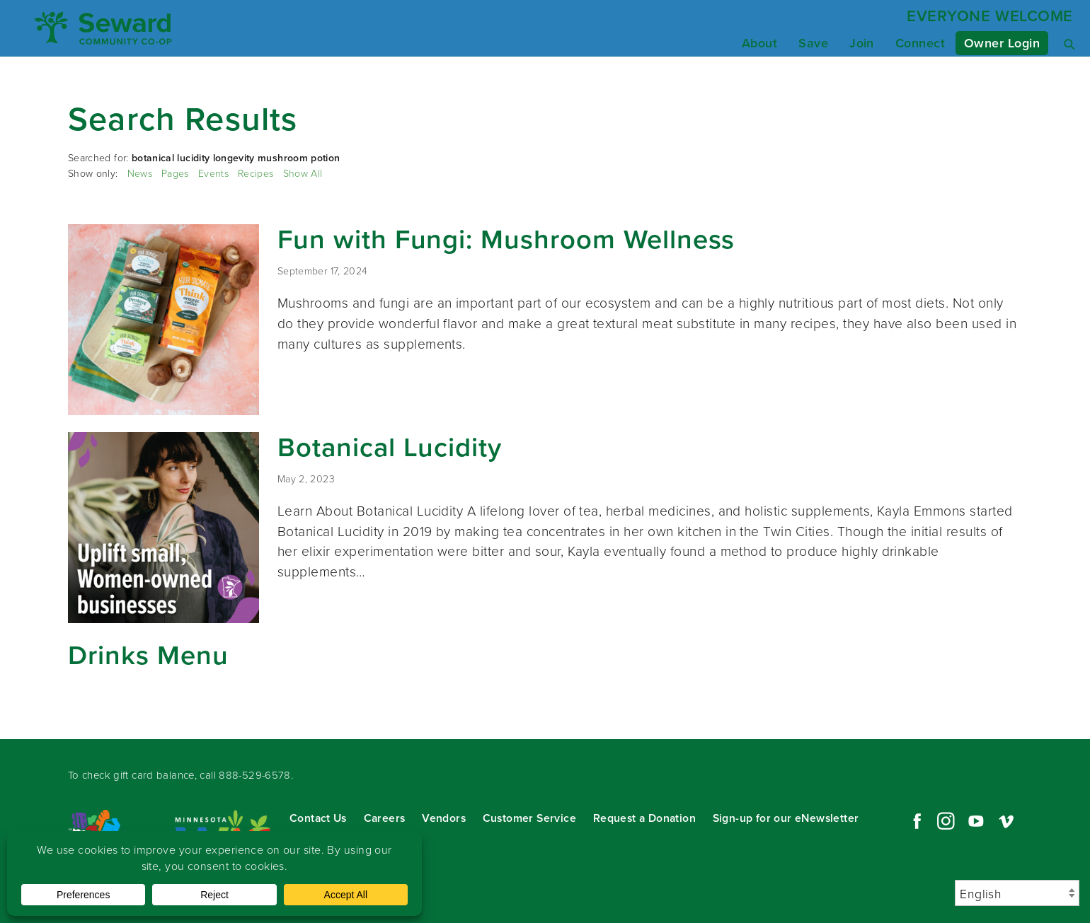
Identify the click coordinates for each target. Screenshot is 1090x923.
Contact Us (318, 818)
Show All (303, 173)
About (759, 43)
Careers (385, 818)
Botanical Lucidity (389, 446)
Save (813, 43)
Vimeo (1006, 821)
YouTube (976, 821)
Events (213, 173)
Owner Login (1002, 43)
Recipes (255, 173)
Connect (920, 43)
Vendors (444, 818)
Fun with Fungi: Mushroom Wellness (506, 238)
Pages (175, 173)
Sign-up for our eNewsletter (786, 818)
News (139, 173)
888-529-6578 (255, 774)
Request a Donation (644, 818)
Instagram (945, 821)
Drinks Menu (148, 654)
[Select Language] (1017, 893)
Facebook (915, 821)
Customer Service (529, 818)
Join (861, 43)
